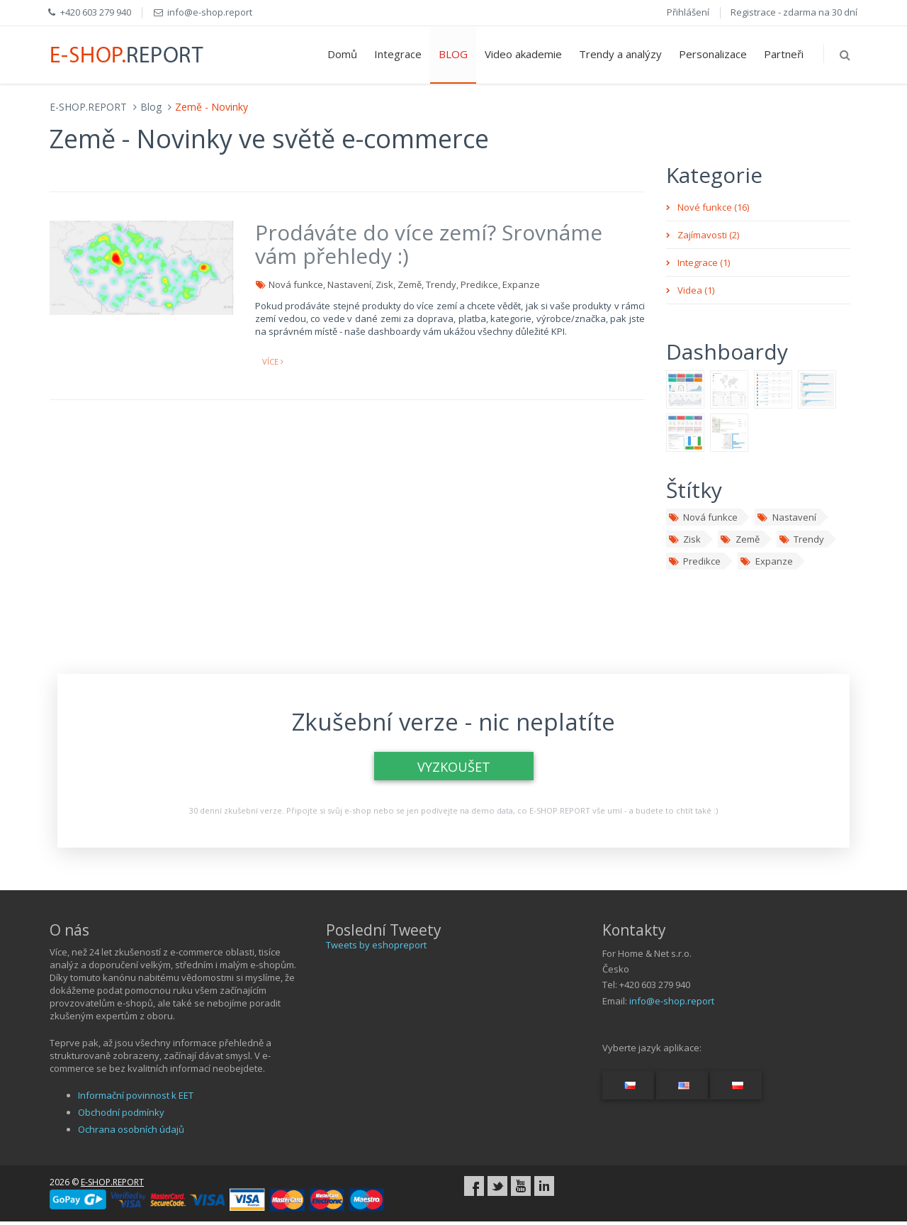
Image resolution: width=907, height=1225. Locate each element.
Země (739, 539)
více (272, 361)
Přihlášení (688, 12)
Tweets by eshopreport (376, 944)
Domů (342, 54)
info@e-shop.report (671, 1000)
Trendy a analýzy (620, 54)
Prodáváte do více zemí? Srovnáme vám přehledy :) (428, 244)
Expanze (766, 561)
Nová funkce (703, 517)
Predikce (694, 561)
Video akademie (523, 54)
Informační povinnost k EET (135, 1095)
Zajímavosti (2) (708, 234)
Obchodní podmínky (121, 1112)
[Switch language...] (628, 1085)
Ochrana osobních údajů (131, 1129)
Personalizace (713, 54)
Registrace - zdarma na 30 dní (794, 12)
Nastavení (786, 517)
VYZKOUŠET (453, 766)
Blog (151, 106)
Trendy (801, 539)
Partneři (784, 54)
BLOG (453, 54)
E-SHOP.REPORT (88, 106)
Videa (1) (695, 290)
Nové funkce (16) (713, 207)
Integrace (398, 54)
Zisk (684, 539)
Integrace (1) (703, 262)
